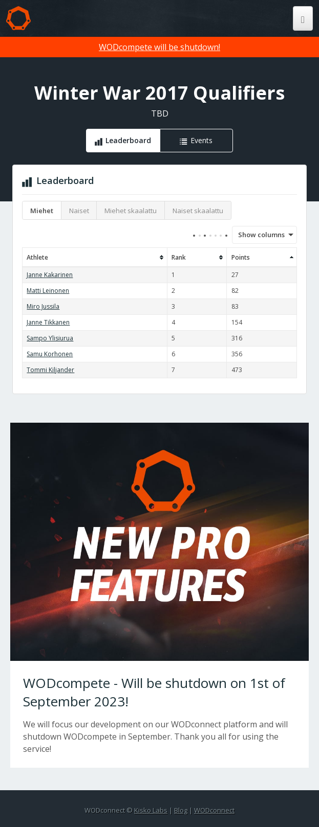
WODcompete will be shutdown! (159, 47)
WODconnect (214, 810)
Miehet (41, 210)
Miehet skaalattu (130, 210)
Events (201, 140)
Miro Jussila (43, 306)
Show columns (258, 234)
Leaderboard (128, 140)
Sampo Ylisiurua (50, 338)
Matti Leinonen (48, 290)
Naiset (79, 210)
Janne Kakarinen (50, 274)
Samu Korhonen (50, 354)
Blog (180, 810)
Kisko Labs (150, 810)
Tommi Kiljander (50, 369)
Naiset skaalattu (198, 210)
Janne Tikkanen (48, 322)
